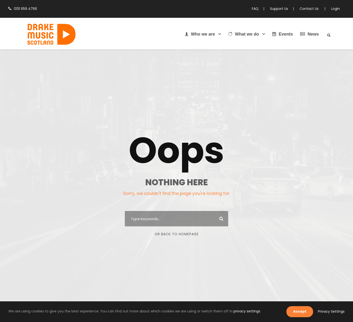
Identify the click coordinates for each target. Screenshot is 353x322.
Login (336, 9)
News (309, 34)
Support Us (282, 9)
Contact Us (311, 9)
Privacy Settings (333, 311)
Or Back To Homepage (176, 234)
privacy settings (217, 311)
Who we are (200, 34)
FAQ (259, 9)
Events (282, 34)
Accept (303, 311)
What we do (243, 34)
